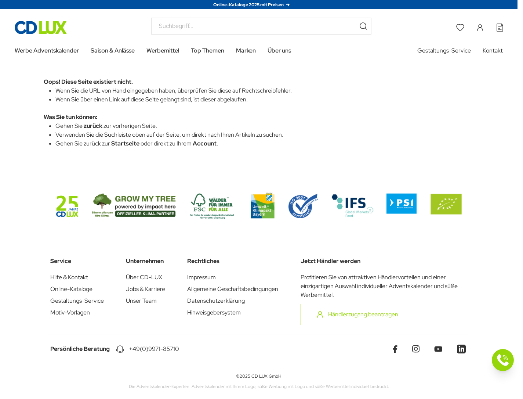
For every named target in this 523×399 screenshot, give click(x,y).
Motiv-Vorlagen (70, 312)
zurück (93, 126)
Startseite (125, 143)
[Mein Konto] (480, 27)
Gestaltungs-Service (444, 50)
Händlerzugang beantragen (357, 314)
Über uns (279, 50)
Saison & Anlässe (113, 50)
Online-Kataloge (71, 289)
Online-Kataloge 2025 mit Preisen (248, 5)
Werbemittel (162, 50)
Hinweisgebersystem (214, 312)
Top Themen (207, 50)
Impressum (201, 277)
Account (205, 143)
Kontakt (493, 50)
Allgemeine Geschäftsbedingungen (232, 289)
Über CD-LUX (144, 277)
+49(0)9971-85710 (154, 349)
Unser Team (141, 301)
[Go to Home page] (41, 27)
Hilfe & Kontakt (69, 277)
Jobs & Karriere (145, 289)
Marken (246, 50)
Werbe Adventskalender (47, 50)
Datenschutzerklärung (216, 301)
